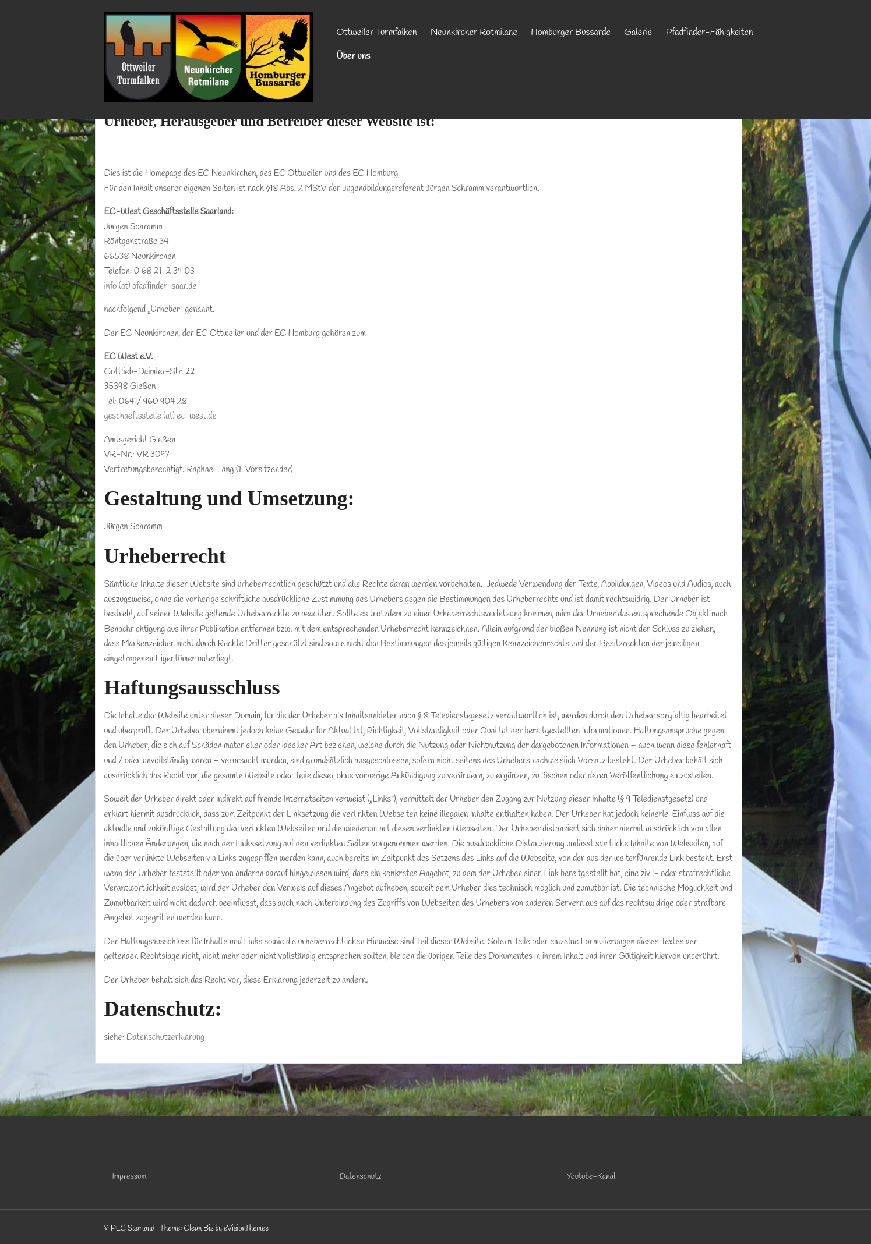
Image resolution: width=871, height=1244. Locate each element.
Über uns (354, 56)
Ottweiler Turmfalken (377, 32)
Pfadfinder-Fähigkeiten (709, 32)
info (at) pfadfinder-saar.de (150, 286)
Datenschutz (361, 1176)
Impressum (129, 1176)
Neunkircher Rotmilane (474, 32)
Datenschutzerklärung (165, 1037)
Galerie (639, 32)
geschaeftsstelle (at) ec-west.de (160, 416)
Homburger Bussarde (571, 32)
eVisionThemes (246, 1229)
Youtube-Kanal (591, 1176)
